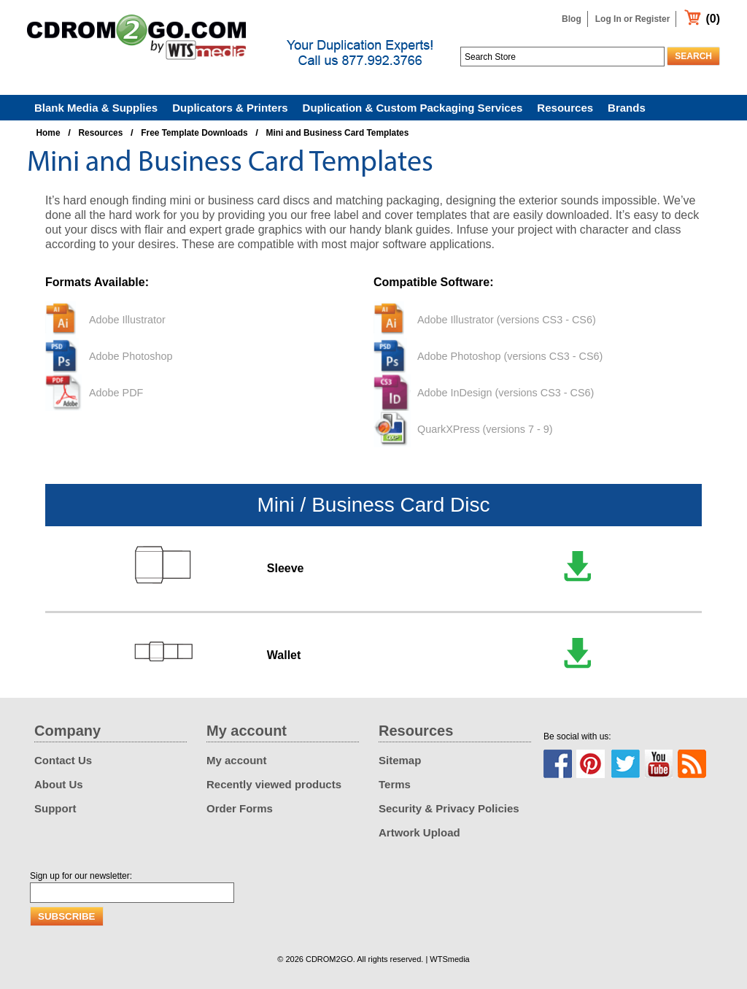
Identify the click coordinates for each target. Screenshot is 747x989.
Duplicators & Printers (229, 107)
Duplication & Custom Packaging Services (413, 107)
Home (48, 133)
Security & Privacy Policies (449, 808)
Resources (565, 107)
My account (236, 760)
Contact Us (63, 760)
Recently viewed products (273, 784)
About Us (58, 784)
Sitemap (400, 760)
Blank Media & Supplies (96, 107)
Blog (571, 19)
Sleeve (285, 568)
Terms (395, 784)
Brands (627, 107)
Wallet (284, 655)
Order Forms (239, 808)
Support (55, 808)
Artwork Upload (419, 832)
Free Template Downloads (194, 133)
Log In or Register (632, 19)
